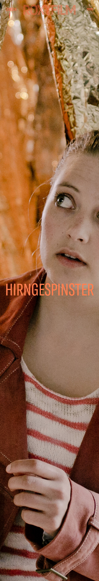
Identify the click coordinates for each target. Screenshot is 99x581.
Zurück (11, 9)
